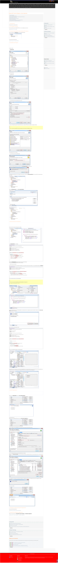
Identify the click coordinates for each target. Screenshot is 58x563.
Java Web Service (38, 4)
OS (16, 7)
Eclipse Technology (47, 31)
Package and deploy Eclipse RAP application (15, 510)
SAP (23, 7)
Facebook (11, 557)
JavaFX (42, 4)
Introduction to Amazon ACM (48, 60)
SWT (43, 4)
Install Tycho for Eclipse (13, 532)
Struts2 (31, 4)
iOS (51, 4)
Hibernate (34, 4)
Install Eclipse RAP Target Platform (14, 40)
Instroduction (12, 15)
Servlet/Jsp (21, 4)
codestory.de (19, 560)
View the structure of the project (15, 18)
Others (29, 7)
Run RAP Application (13, 19)
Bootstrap (14, 7)
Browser (20, 7)
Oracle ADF (46, 4)
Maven (16, 4)
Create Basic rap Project (14, 17)
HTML (10, 7)
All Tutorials (10, 4)
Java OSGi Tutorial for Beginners (14, 533)
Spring (28, 4)
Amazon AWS (26, 7)
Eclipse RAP (12, 521)
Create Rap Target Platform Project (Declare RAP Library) (18, 16)
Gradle (18, 4)
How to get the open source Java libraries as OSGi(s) (16, 531)
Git (21, 7)
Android (49, 4)
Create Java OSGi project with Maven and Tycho (16, 534)
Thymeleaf (25, 4)
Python (53, 4)
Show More (46, 29)
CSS (12, 7)
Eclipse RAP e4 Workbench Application (15, 20)
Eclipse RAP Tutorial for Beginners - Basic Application (16, 524)
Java (13, 4)
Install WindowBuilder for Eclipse (16, 283)
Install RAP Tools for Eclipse (13, 29)
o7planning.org (19, 557)
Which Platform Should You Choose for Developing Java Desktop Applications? (19, 526)
